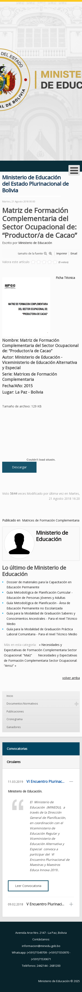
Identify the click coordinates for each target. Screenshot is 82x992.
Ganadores (14, 727)
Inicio (10, 696)
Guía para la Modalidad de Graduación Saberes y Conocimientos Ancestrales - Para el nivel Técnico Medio (42, 618)
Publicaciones (15, 711)
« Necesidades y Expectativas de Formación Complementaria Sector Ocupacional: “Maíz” (40, 650)
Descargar (19, 467)
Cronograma (15, 719)
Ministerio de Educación (35, 243)
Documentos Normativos (22, 703)
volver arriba (71, 678)
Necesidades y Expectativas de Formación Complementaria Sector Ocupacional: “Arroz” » (40, 660)
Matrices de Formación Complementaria (50, 520)
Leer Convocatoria (28, 886)
